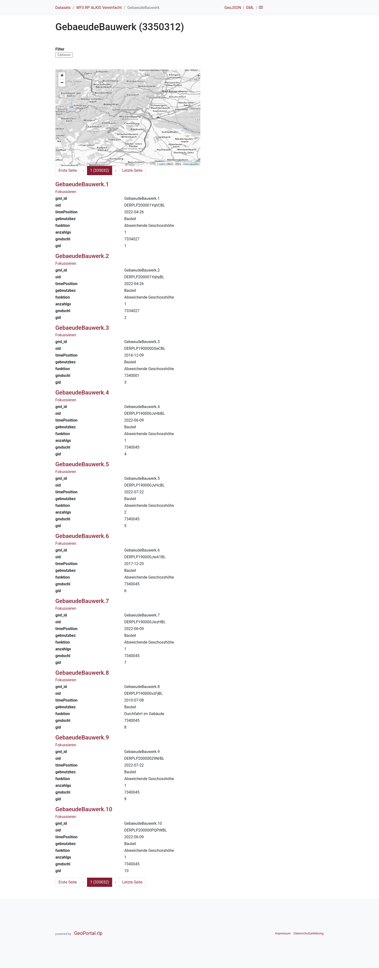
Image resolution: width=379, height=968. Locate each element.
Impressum (283, 933)
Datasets (63, 7)
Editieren (64, 55)
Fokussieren (65, 191)
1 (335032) (99, 170)
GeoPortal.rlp (88, 933)
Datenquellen (191, 164)
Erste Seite (67, 170)
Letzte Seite (132, 170)
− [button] (62, 83)
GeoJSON (232, 7)
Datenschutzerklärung (308, 933)
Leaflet (161, 164)
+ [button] (62, 75)
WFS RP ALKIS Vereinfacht (99, 7)
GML (250, 7)
